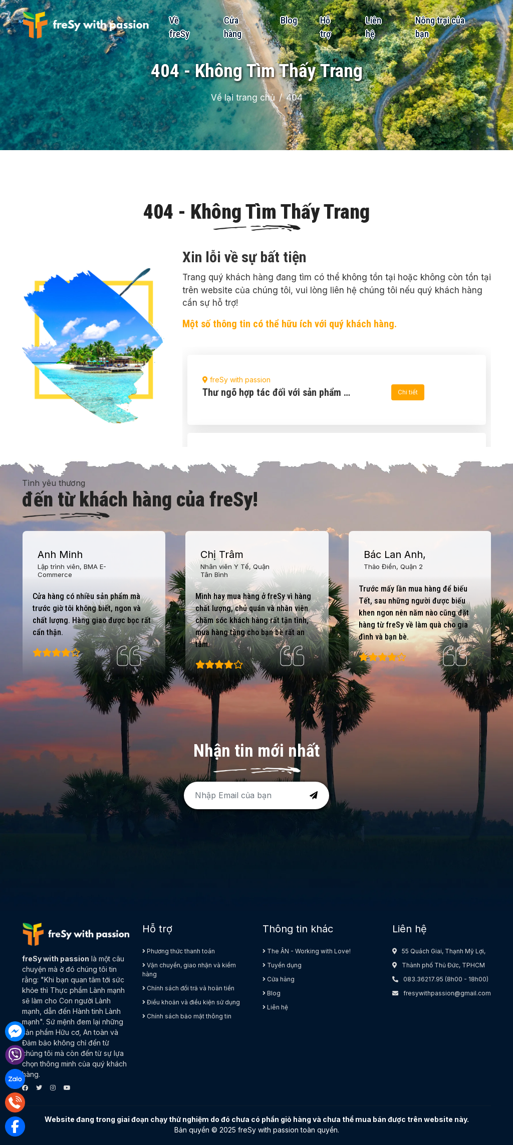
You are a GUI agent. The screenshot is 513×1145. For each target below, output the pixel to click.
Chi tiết (408, 392)
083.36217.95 (423, 979)
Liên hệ (373, 27)
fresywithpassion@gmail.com (447, 993)
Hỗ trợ (325, 27)
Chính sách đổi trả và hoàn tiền (188, 988)
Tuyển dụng (282, 965)
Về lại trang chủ (243, 98)
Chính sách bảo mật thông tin (186, 1016)
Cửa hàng (232, 27)
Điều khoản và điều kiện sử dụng (191, 1002)
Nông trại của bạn (439, 27)
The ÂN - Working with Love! (307, 951)
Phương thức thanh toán (178, 951)
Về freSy (179, 27)
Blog (289, 20)
